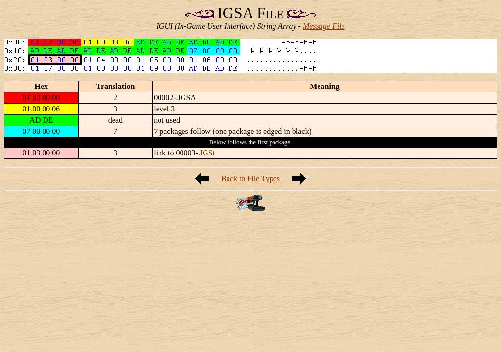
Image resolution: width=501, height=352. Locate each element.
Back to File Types (250, 179)
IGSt (207, 153)
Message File (324, 26)
